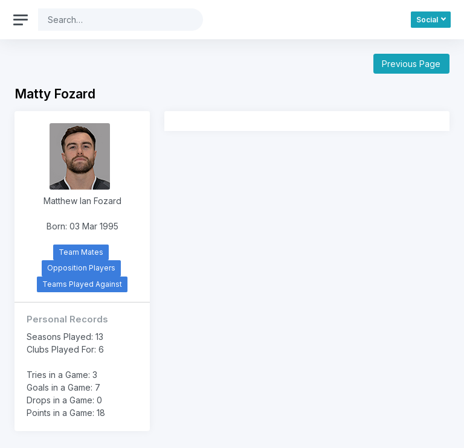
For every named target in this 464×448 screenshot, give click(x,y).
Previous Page (411, 64)
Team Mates (81, 252)
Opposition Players (81, 267)
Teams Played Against (82, 284)
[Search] (111, 19)
